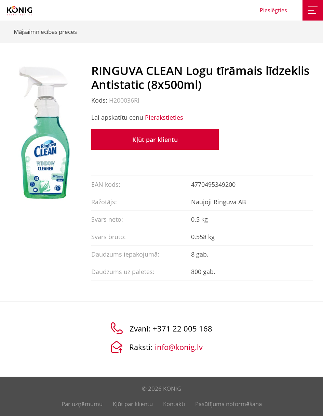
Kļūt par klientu (155, 139)
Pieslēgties (273, 10)
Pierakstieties (164, 117)
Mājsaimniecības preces (45, 32)
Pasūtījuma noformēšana (228, 404)
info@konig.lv (179, 347)
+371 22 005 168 (182, 328)
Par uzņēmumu (82, 404)
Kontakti (174, 404)
